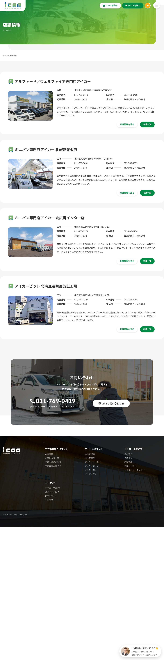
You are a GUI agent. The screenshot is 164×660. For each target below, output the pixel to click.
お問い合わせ (130, 465)
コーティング (91, 473)
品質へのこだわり (53, 462)
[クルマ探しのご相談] (140, 651)
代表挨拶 (128, 458)
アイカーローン (92, 465)
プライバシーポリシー (134, 469)
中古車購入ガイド (53, 465)
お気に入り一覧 (52, 458)
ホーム (5, 55)
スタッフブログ (52, 491)
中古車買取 (90, 458)
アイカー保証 (91, 469)
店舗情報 (128, 462)
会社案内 (128, 454)
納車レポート (51, 495)
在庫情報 (49, 454)
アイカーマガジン (53, 487)
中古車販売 (90, 454)
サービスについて (94, 448)
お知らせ (49, 499)
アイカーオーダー (93, 462)
